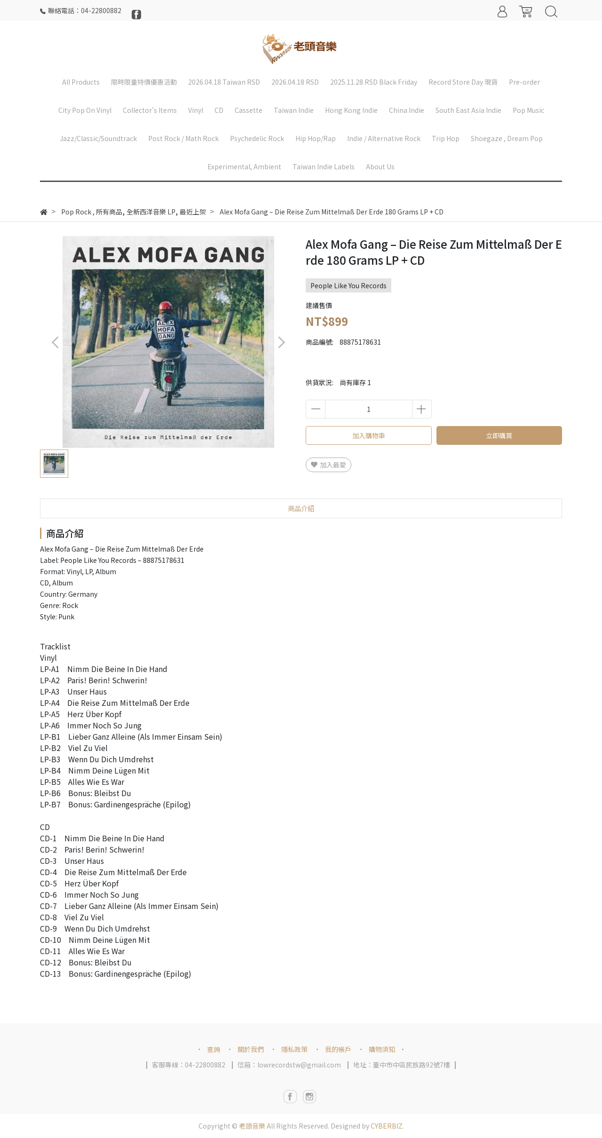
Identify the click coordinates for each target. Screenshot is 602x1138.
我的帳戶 (338, 1049)
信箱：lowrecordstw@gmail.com (289, 1064)
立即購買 (499, 435)
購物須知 (382, 1049)
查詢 (213, 1049)
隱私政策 (294, 1049)
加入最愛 (328, 464)
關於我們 (251, 1049)
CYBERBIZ (387, 1125)
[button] (281, 342)
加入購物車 (368, 435)
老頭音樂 (252, 1125)
